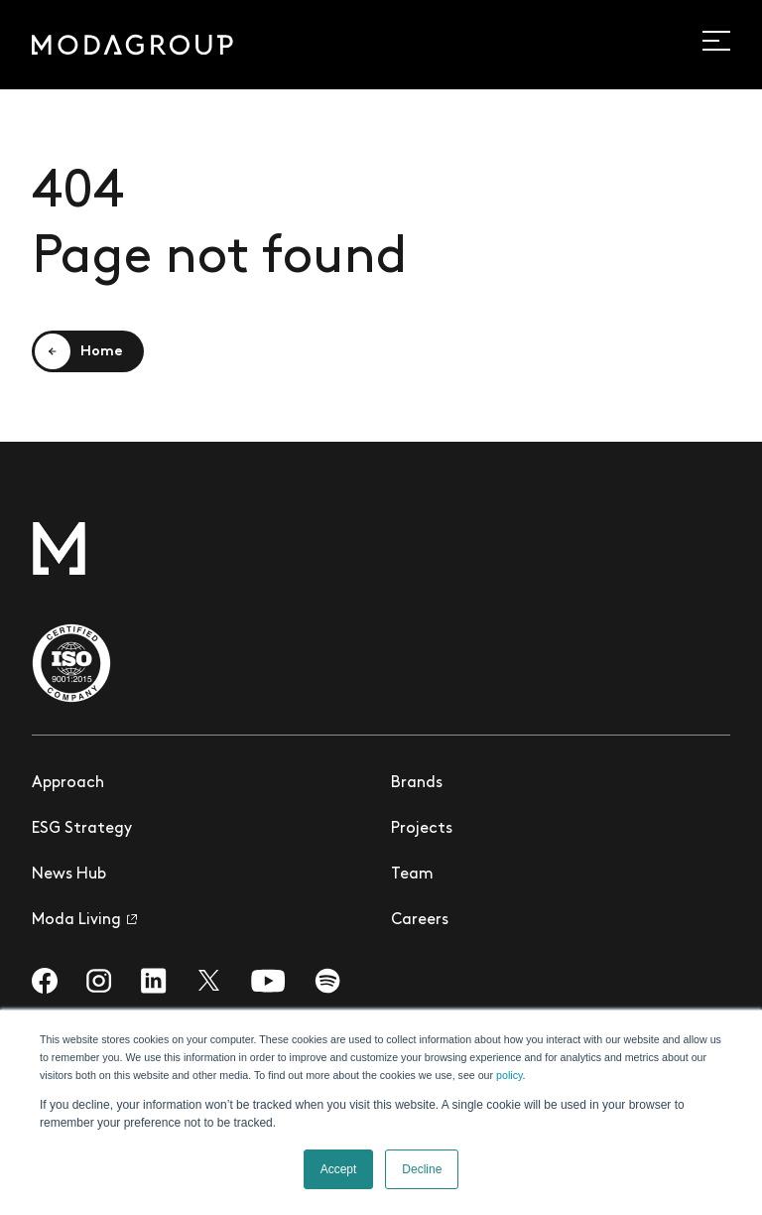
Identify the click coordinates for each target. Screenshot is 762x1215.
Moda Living (84, 919)
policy (509, 1075)
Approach (68, 782)
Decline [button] (422, 1169)
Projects (421, 828)
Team (412, 874)
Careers (419, 919)
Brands (417, 782)
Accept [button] (338, 1169)
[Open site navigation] (727, 41)
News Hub (69, 874)
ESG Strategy (82, 828)
